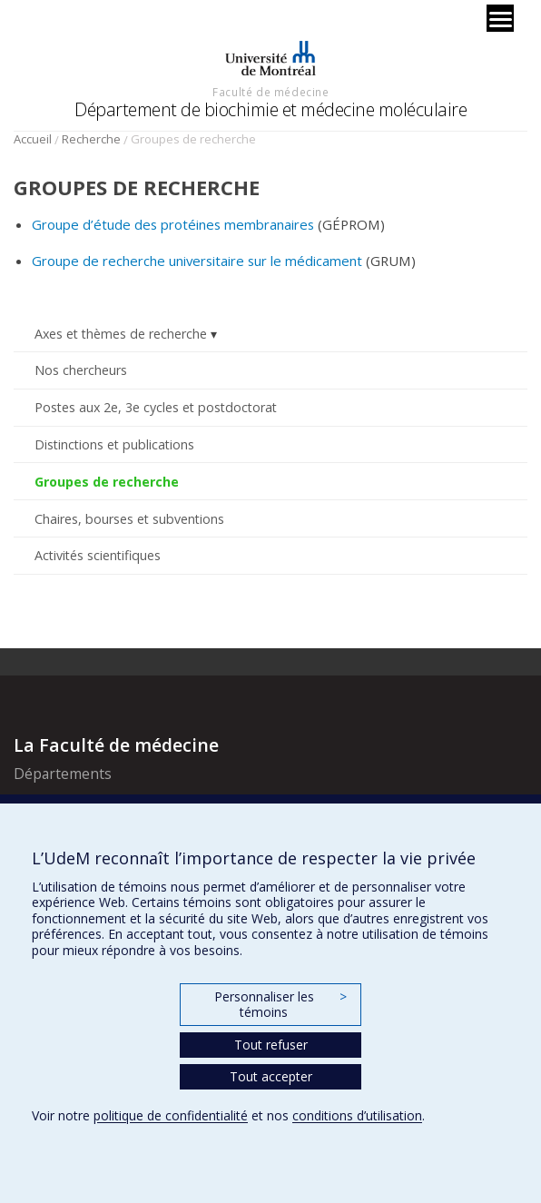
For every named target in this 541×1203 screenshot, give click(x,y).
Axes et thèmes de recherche (120, 333)
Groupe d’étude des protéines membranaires (173, 224)
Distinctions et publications (114, 444)
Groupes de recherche (106, 481)
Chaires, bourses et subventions (129, 519)
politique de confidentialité (170, 1115)
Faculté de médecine (270, 91)
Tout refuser (271, 1044)
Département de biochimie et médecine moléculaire (270, 109)
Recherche (91, 139)
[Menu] (500, 18)
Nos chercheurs (80, 370)
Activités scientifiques (97, 555)
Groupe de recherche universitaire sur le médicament (199, 260)
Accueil (33, 139)
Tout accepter (271, 1076)
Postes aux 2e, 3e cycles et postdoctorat (155, 407)
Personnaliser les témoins (280, 1004)
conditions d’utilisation (357, 1115)
